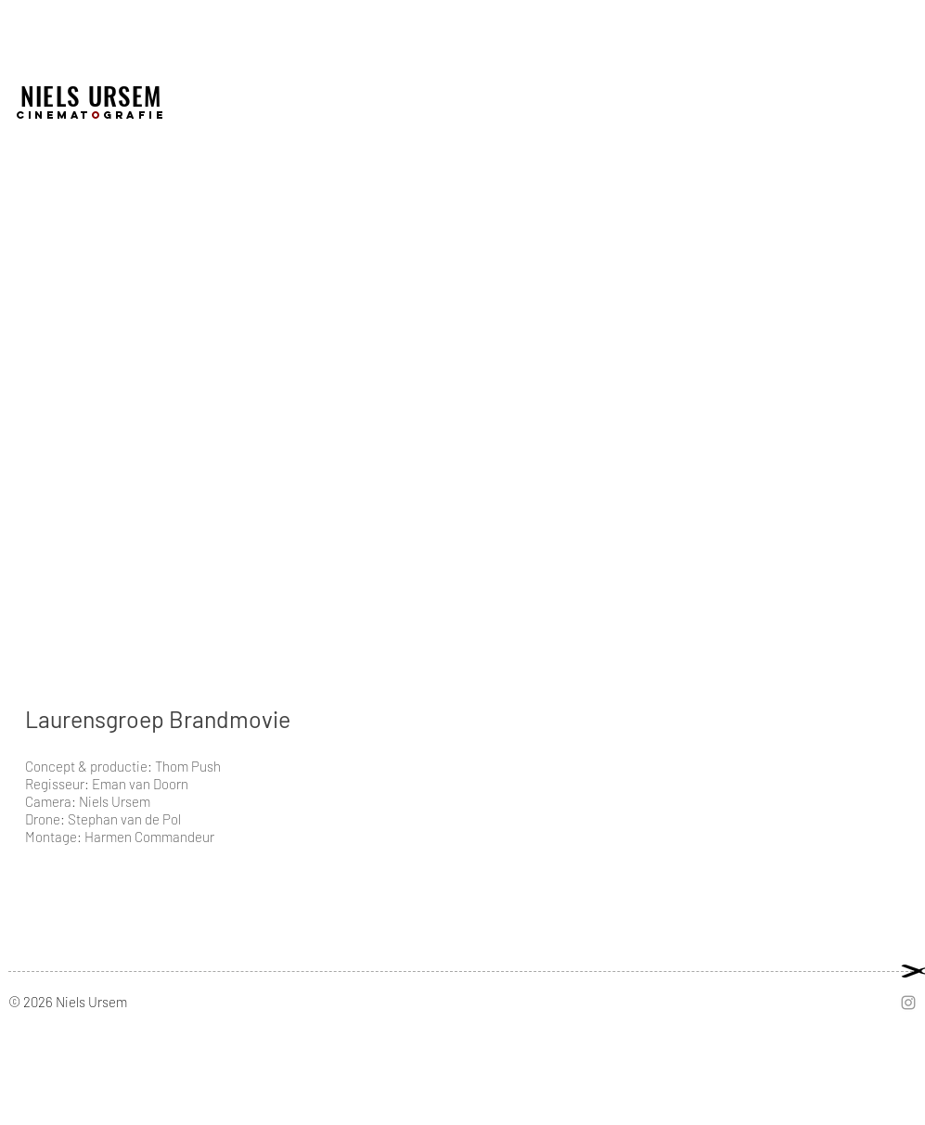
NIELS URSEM (91, 95)
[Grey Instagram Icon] (908, 1002)
